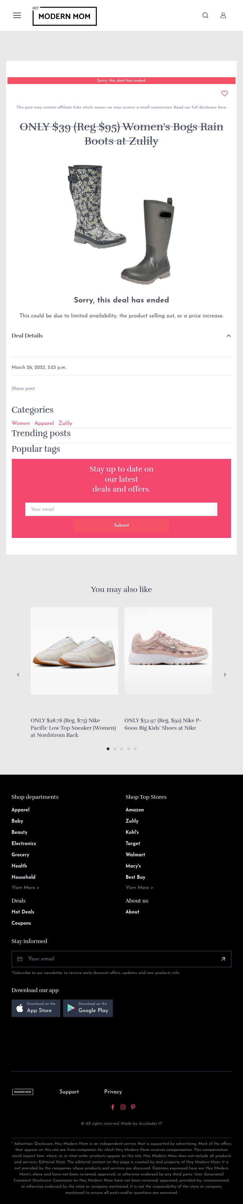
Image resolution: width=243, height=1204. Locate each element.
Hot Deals (23, 912)
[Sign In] (223, 15)
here (221, 107)
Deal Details (27, 335)
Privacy (113, 1092)
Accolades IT (150, 1124)
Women (21, 423)
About (132, 912)
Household (24, 877)
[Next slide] (224, 674)
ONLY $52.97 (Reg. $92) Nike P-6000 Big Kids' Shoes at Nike (162, 724)
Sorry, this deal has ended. (121, 81)
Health (19, 866)
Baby (17, 821)
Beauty (20, 832)
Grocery (20, 855)
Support (69, 1092)
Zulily (65, 423)
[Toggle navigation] (17, 15)
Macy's (133, 866)
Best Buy (136, 877)
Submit (121, 525)
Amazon (135, 810)
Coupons (21, 923)
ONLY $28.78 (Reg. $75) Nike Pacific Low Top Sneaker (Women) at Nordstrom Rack (73, 728)
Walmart (136, 855)
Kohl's (132, 832)
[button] (108, 748)
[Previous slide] (18, 674)
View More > (26, 887)
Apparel (44, 423)
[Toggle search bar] (205, 15)
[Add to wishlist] (224, 93)
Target (133, 843)
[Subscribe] (223, 959)
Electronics (24, 843)
